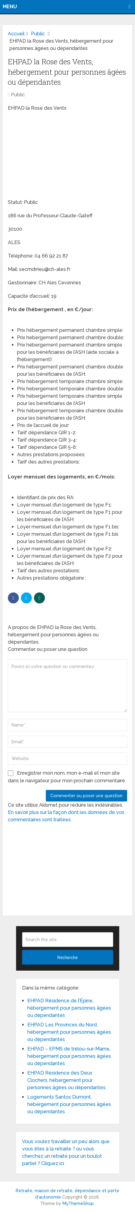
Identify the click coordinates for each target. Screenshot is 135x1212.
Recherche (67, 957)
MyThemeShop (78, 1203)
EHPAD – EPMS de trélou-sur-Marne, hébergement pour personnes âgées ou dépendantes (69, 1056)
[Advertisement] (53, 156)
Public (18, 95)
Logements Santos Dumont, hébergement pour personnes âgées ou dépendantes (69, 1104)
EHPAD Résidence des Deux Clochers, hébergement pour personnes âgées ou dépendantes (66, 1080)
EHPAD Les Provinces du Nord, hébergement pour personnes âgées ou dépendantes (69, 1032)
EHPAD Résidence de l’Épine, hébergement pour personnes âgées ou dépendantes (69, 1008)
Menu (10, 6)
